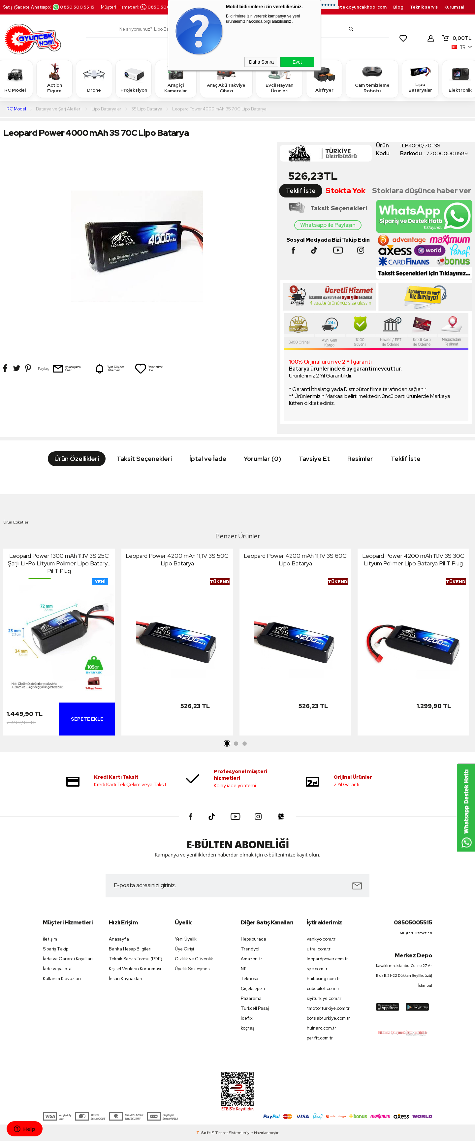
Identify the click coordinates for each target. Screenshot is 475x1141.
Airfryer (324, 78)
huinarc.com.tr (321, 1028)
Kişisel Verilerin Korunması (135, 969)
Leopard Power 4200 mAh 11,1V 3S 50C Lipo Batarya (177, 559)
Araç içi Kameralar (176, 78)
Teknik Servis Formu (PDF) (135, 959)
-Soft (203, 1132)
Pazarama (251, 998)
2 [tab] (236, 743)
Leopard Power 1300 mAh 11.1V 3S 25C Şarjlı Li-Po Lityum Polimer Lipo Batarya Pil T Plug (59, 563)
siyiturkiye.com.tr (324, 998)
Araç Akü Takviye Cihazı (226, 78)
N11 (243, 969)
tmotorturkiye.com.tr (328, 1008)
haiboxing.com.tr (323, 978)
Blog (398, 7)
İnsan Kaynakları (125, 978)
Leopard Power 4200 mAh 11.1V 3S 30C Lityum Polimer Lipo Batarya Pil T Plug (413, 559)
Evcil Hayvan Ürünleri (279, 78)
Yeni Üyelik (186, 939)
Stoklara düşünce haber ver (421, 190)
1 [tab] (227, 743)
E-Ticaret (219, 1132)
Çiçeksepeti (253, 988)
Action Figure (54, 78)
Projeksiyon (133, 78)
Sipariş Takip (55, 949)
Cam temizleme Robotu (372, 78)
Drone (94, 78)
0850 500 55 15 (73, 7)
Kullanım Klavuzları (62, 978)
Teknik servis (424, 7)
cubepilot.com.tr (323, 988)
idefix (247, 1018)
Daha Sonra (261, 62)
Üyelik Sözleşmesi (192, 969)
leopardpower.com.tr (327, 959)
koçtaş (247, 1028)
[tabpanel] (59, 644)
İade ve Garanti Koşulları (68, 959)
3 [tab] (244, 743)
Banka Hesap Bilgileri (130, 949)
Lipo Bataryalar (420, 78)
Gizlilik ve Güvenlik (194, 959)
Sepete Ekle (87, 719)
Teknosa (249, 978)
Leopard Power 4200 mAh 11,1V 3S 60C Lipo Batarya (295, 559)
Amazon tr (251, 959)
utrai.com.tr (319, 949)
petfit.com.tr (320, 1038)
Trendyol (250, 949)
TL (456, 38)
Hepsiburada (253, 939)
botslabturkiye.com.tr (328, 1018)
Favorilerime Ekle (149, 369)
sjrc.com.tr (317, 969)
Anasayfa (119, 939)
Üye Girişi (184, 949)
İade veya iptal (58, 969)
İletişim (50, 939)
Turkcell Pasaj (255, 1008)
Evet (297, 62)
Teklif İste (301, 191)
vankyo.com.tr (321, 939)
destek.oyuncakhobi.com (359, 7)
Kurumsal (454, 7)
